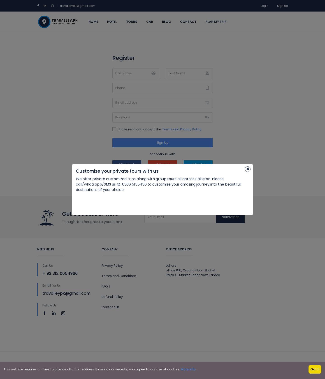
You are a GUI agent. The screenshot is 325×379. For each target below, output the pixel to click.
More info (188, 369)
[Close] (248, 169)
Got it (315, 369)
